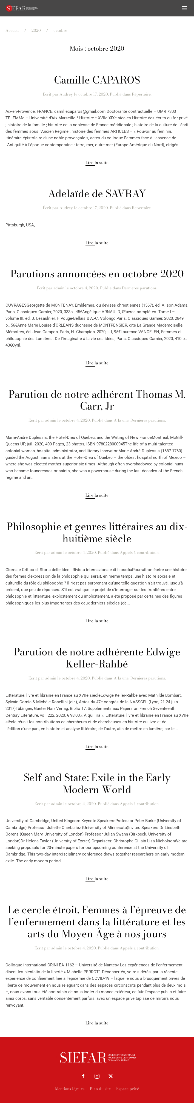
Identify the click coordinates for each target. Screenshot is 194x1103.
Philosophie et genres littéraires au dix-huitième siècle (97, 532)
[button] (184, 8)
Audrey (66, 94)
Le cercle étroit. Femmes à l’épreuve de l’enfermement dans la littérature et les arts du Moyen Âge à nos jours (97, 921)
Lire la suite (97, 162)
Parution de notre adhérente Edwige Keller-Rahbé (97, 658)
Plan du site (100, 1089)
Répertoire (141, 94)
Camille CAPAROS (97, 80)
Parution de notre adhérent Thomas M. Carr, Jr (97, 400)
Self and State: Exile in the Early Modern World (97, 783)
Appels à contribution (139, 552)
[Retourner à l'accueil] (21, 8)
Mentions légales (69, 1089)
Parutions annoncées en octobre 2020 (97, 273)
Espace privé (127, 1089)
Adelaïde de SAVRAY (97, 193)
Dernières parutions (139, 288)
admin (58, 288)
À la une (121, 420)
